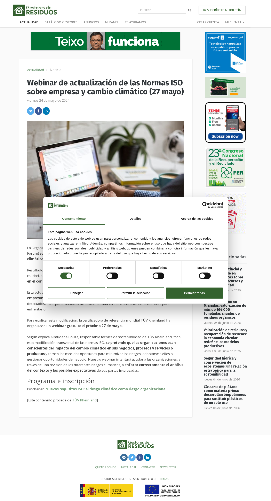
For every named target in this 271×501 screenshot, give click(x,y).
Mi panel (112, 22)
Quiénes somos (105, 467)
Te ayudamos (135, 22)
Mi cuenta (234, 22)
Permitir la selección (136, 293)
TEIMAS (164, 479)
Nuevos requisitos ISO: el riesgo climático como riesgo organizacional (106, 389)
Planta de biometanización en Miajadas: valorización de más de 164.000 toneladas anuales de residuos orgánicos (225, 308)
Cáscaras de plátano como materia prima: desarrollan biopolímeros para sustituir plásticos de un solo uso (225, 395)
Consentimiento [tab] (74, 218)
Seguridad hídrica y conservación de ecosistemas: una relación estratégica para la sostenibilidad (225, 366)
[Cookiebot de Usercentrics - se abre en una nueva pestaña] (205, 205)
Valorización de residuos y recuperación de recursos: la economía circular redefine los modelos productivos (225, 338)
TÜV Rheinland (84, 400)
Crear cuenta (208, 22)
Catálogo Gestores (61, 22)
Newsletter (168, 467)
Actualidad (29, 22)
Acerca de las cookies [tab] (197, 218)
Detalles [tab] (135, 218)
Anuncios (91, 22)
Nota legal (128, 467)
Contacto (148, 467)
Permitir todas (194, 293)
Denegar (76, 293)
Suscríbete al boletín (222, 10)
